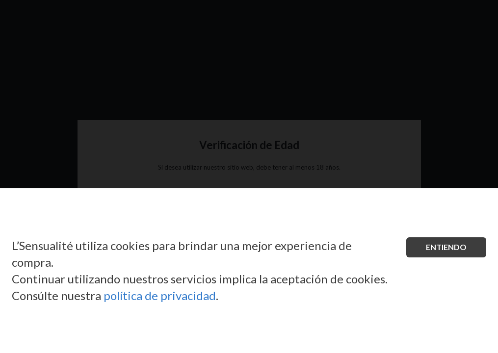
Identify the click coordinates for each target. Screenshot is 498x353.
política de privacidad (160, 295)
